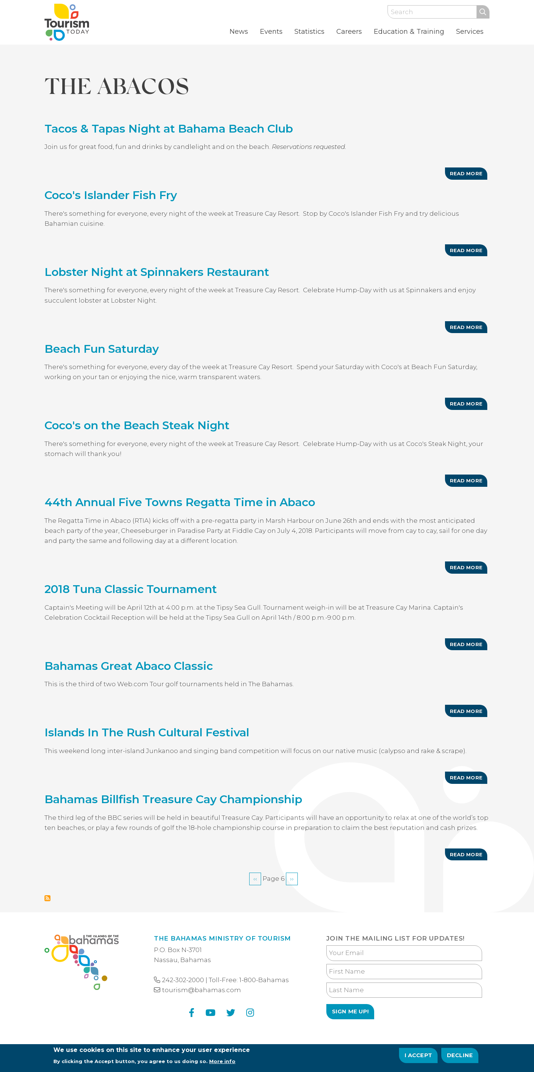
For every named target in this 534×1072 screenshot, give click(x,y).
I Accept (418, 1056)
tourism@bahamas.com (201, 990)
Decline (460, 1056)
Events (271, 31)
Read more (468, 174)
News (239, 31)
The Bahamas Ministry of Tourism (222, 938)
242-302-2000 (183, 980)
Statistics (309, 31)
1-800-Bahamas (264, 980)
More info (222, 1063)
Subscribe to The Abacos (47, 898)
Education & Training (409, 31)
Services (470, 31)
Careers (349, 31)
